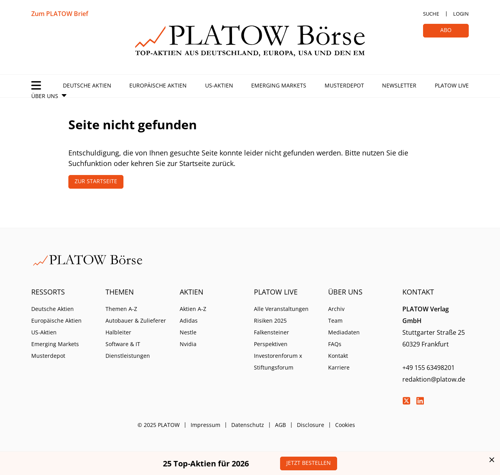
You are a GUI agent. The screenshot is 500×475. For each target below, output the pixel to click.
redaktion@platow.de (433, 379)
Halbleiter (118, 332)
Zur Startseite (96, 181)
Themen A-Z (121, 308)
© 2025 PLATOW (159, 425)
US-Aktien (219, 85)
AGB (280, 425)
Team (335, 320)
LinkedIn (420, 401)
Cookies (345, 425)
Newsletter (399, 85)
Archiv (336, 308)
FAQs (334, 344)
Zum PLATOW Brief (59, 13)
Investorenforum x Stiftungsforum (278, 361)
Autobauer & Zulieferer (135, 320)
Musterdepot (344, 85)
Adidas (189, 320)
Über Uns (44, 96)
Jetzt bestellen (308, 462)
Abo (446, 30)
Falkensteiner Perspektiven (271, 338)
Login (461, 13)
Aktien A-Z (193, 308)
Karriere (339, 367)
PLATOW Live (452, 85)
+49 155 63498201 (428, 367)
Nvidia (188, 344)
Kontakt (338, 355)
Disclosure (310, 425)
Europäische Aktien (158, 85)
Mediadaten (344, 332)
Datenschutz (247, 425)
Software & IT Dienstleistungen (127, 349)
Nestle (188, 332)
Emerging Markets (278, 85)
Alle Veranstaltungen (281, 308)
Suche (431, 13)
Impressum (205, 425)
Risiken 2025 (270, 320)
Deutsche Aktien (87, 85)
